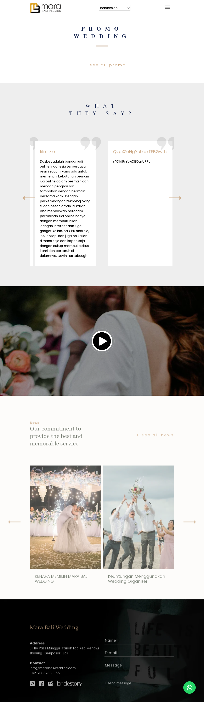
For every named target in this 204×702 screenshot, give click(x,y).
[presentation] (29, 197)
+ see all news (155, 450)
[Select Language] (114, 8)
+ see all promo (105, 65)
